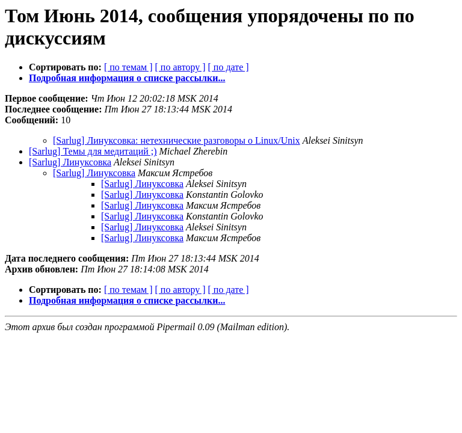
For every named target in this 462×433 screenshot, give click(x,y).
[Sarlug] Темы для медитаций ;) (93, 151)
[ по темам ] (128, 67)
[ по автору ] (180, 67)
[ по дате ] (228, 67)
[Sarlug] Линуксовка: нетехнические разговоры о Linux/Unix (176, 140)
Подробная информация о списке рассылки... (127, 78)
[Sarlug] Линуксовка (70, 162)
